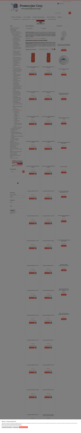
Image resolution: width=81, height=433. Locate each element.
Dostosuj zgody (15, 427)
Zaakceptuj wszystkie (23, 427)
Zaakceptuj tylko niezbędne (7, 427)
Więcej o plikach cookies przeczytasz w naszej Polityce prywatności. (12, 425)
